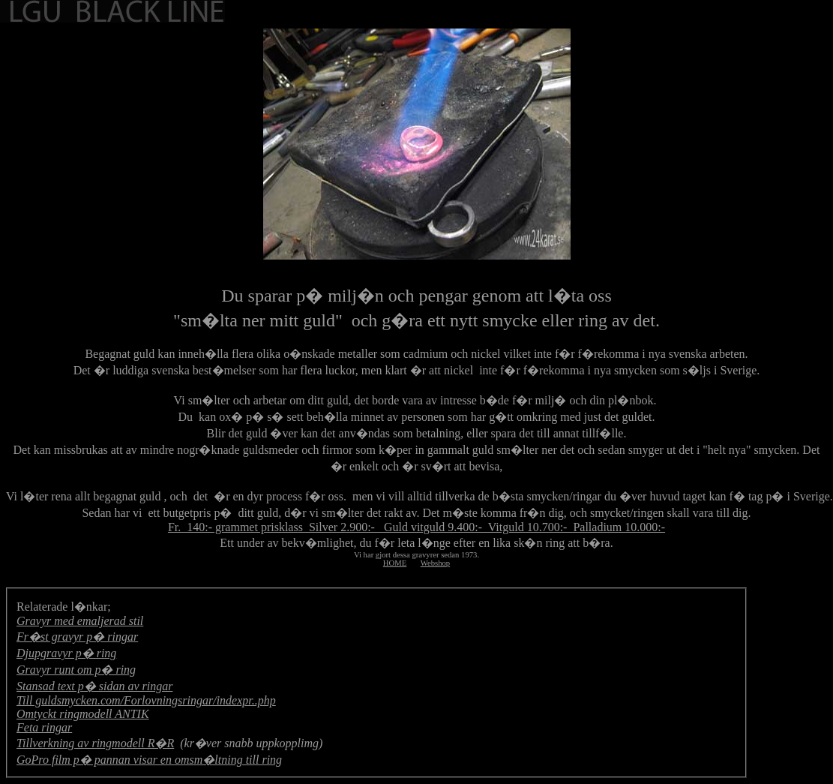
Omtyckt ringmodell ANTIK (82, 713)
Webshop (435, 563)
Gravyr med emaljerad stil (79, 620)
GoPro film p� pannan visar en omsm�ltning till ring (149, 759)
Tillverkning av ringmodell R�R (95, 743)
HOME (394, 563)
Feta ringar (44, 727)
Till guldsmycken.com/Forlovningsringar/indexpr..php (146, 700)
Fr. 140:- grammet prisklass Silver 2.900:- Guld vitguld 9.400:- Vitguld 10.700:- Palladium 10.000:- (416, 527)
